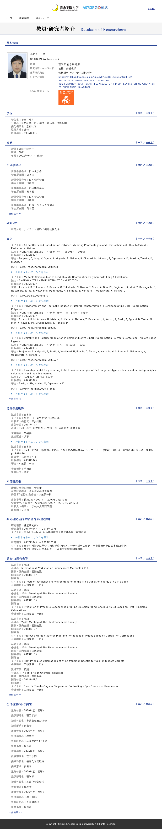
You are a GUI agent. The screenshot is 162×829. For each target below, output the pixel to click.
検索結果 (24, 18)
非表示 (149, 113)
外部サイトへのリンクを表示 (30, 272)
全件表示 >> (16, 213)
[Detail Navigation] (152, 7)
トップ (9, 18)
